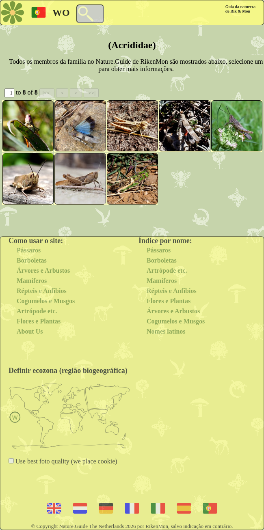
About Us (30, 331)
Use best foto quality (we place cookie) (65, 461)
